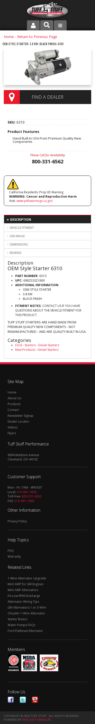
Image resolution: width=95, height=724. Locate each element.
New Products (25, 350)
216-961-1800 (26, 492)
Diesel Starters (48, 345)
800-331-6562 (32, 496)
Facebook (11, 700)
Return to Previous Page (37, 36)
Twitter (23, 700)
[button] (46, 25)
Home (9, 36)
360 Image (17, 236)
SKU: (12, 122)
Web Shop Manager (36, 719)
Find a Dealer (47, 97)
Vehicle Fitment (22, 228)
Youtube (35, 700)
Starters (30, 345)
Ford (18, 345)
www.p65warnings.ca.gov (34, 201)
